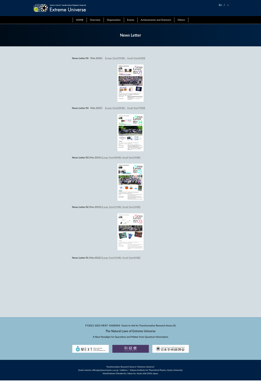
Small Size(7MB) (135, 107)
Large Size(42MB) (111, 257)
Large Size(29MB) (115, 58)
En (220, 4)
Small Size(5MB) (130, 157)
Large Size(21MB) (111, 206)
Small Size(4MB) (130, 257)
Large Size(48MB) (111, 157)
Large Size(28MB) (115, 107)
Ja (228, 4)
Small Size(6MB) (135, 58)
